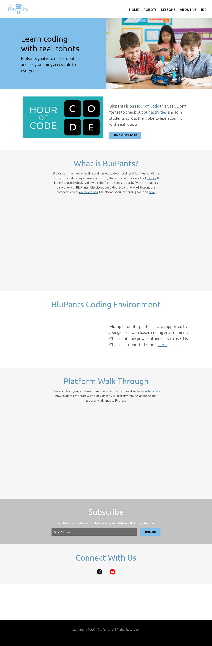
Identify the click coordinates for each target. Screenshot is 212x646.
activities (159, 112)
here (131, 187)
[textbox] (94, 532)
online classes (88, 192)
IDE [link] (204, 9)
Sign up (150, 532)
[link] (17, 9)
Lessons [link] (168, 9)
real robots (146, 391)
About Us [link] (188, 9)
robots (151, 178)
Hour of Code (147, 106)
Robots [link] (150, 9)
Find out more (125, 135)
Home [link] (134, 9)
